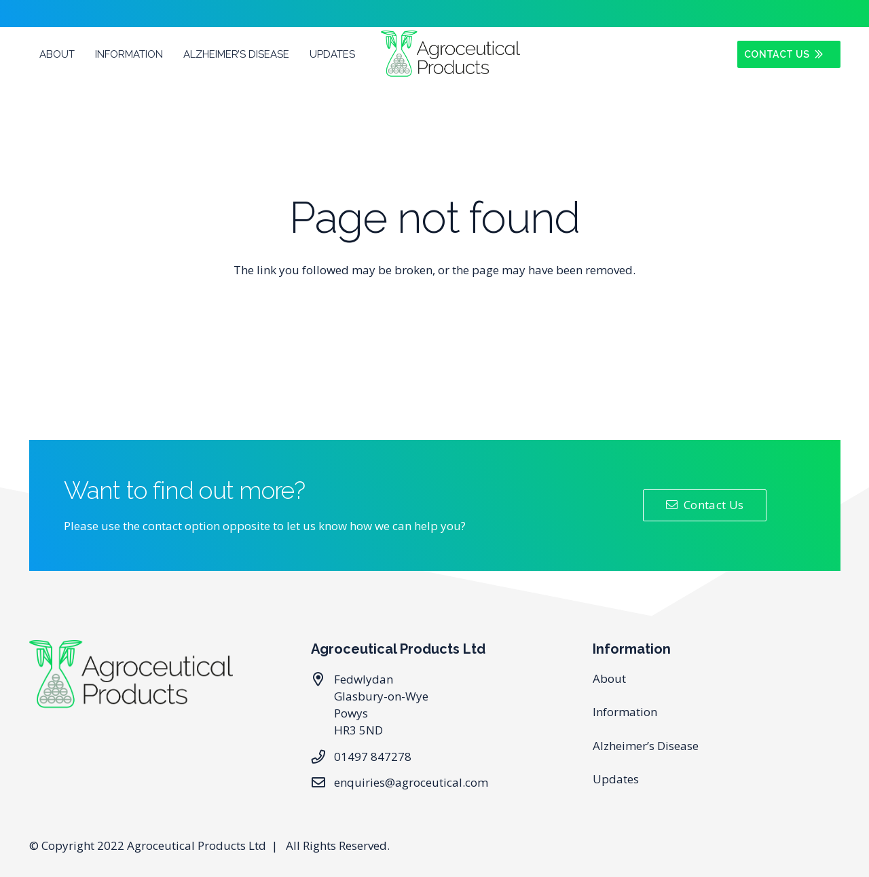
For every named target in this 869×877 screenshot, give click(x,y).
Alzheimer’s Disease (646, 745)
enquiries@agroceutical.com (411, 782)
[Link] (450, 54)
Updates (616, 779)
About (609, 678)
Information (625, 712)
